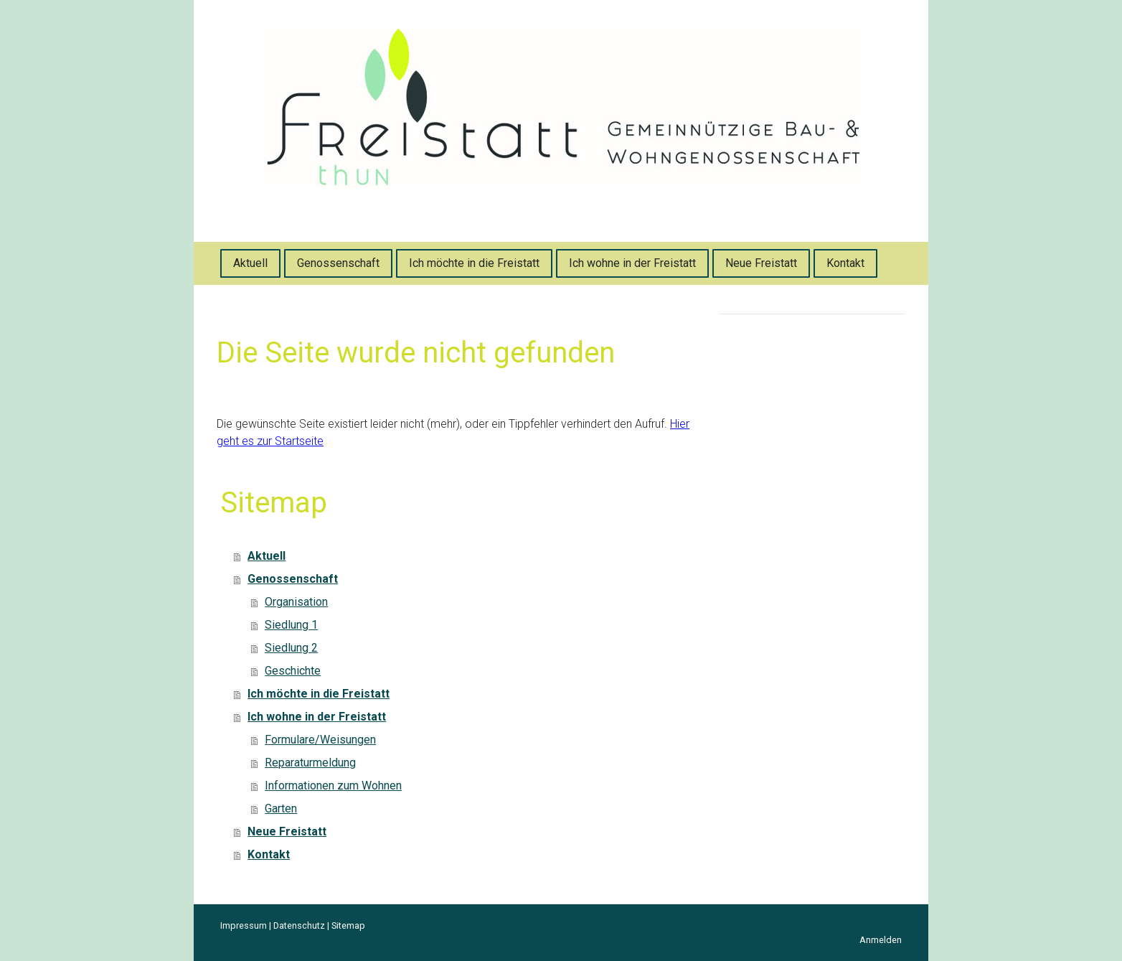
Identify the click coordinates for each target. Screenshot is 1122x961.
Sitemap (348, 925)
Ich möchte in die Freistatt (474, 263)
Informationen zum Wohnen (333, 785)
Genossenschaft (338, 263)
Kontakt (845, 263)
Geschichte (293, 671)
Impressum (243, 925)
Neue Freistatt (761, 263)
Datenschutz (299, 925)
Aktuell (250, 263)
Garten (281, 808)
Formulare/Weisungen (320, 739)
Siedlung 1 (291, 625)
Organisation (296, 602)
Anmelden (880, 939)
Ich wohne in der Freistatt (632, 263)
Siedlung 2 (291, 648)
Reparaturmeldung (310, 762)
